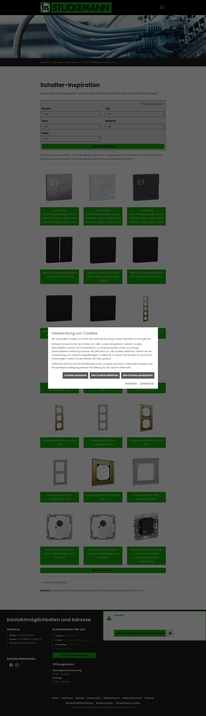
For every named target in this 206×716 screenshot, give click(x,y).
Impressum (131, 383)
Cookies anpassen (75, 375)
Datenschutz (147, 383)
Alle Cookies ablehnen (104, 375)
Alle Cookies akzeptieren (138, 375)
